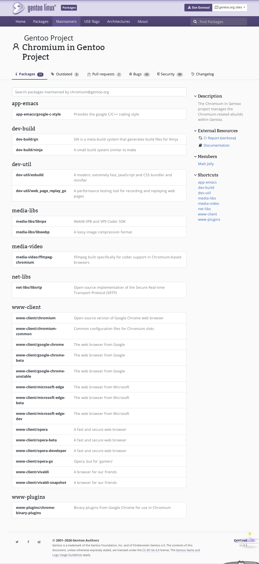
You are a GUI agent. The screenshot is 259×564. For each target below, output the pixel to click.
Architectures (118, 21)
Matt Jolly (206, 163)
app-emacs (207, 182)
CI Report (211, 138)
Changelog (202, 74)
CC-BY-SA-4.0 (150, 550)
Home (21, 21)
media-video (208, 203)
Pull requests (104, 74)
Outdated (65, 74)
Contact (240, 540)
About (143, 21)
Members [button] (207, 156)
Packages (41, 21)
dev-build (206, 187)
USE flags (92, 21)
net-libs (204, 208)
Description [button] (210, 96)
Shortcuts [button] (208, 174)
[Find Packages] (223, 21)
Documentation (217, 145)
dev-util (204, 192)
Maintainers (66, 21)
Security (170, 74)
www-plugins (209, 219)
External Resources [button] (218, 130)
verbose (228, 138)
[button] (198, 7)
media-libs (207, 198)
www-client (207, 214)
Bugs (139, 74)
